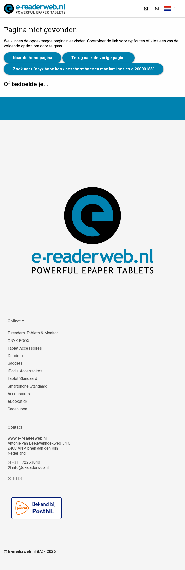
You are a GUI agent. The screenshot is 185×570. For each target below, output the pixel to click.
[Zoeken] (146, 8)
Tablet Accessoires (25, 348)
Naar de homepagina (32, 57)
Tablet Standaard (22, 378)
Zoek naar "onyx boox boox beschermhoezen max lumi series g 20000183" (83, 68)
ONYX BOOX (18, 340)
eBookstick (17, 401)
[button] (167, 8)
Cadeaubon (17, 409)
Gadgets (15, 363)
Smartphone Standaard (27, 386)
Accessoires (19, 393)
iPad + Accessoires (25, 370)
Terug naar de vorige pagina (98, 57)
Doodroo (15, 355)
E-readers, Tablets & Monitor (33, 333)
